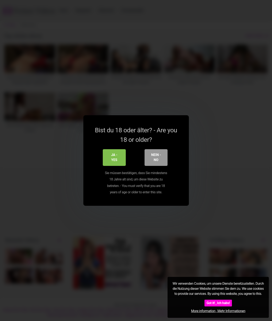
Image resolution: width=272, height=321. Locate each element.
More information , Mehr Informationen (218, 311)
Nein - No (156, 157)
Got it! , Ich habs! (218, 303)
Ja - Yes (114, 157)
